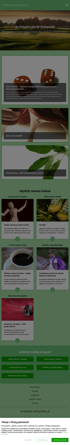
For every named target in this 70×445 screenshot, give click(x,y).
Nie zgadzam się (42, 440)
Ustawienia (28, 440)
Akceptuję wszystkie (60, 440)
